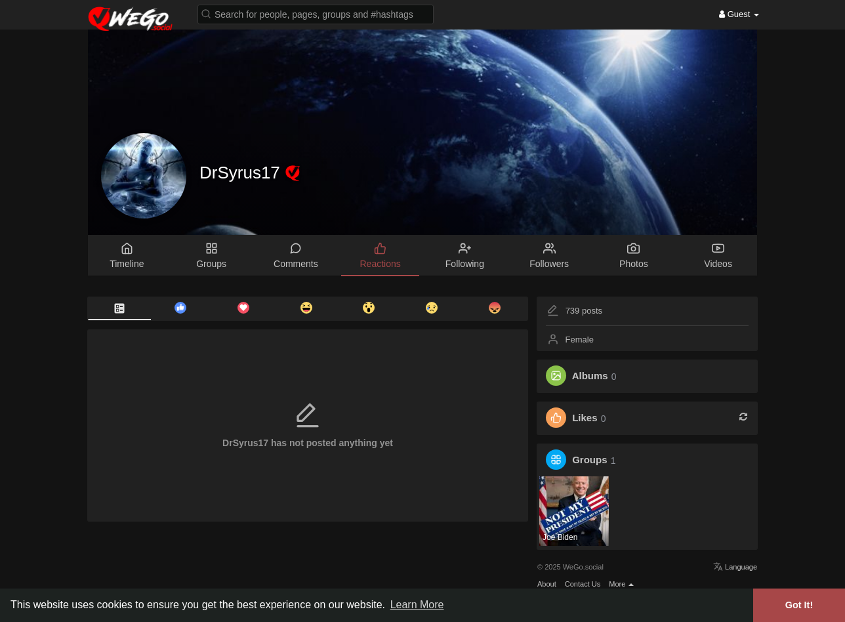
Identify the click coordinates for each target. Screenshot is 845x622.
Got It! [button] (799, 605)
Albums (590, 376)
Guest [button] (739, 14)
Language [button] (735, 567)
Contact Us (582, 584)
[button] (315, 13)
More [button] (621, 584)
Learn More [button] (417, 604)
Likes (584, 418)
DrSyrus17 (242, 172)
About (546, 584)
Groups (589, 460)
